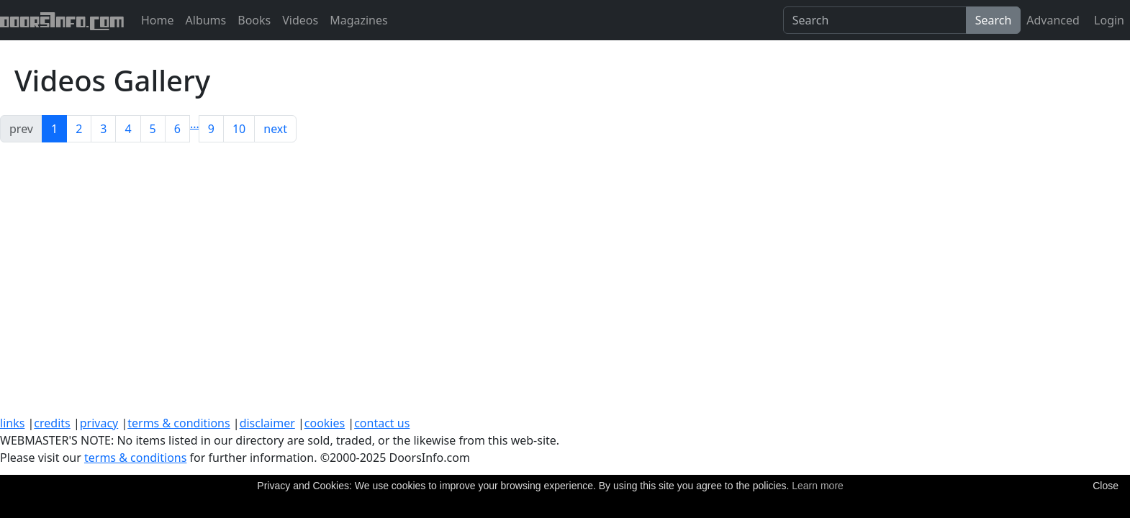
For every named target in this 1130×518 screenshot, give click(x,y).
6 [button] (177, 129)
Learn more (818, 485)
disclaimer (267, 423)
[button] (194, 124)
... (194, 124)
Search (993, 20)
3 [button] (103, 129)
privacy (99, 423)
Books (254, 20)
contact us (382, 423)
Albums (206, 20)
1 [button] (54, 129)
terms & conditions (178, 423)
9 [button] (211, 129)
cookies (324, 423)
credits (52, 423)
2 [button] (79, 129)
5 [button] (153, 129)
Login (1107, 20)
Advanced (1053, 20)
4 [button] (128, 129)
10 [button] (238, 129)
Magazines (359, 20)
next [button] (275, 129)
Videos (300, 20)
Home (157, 20)
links (12, 423)
